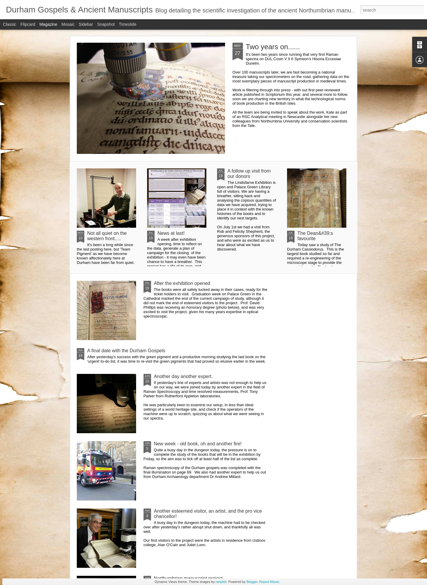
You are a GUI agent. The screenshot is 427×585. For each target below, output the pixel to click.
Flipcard (27, 24)
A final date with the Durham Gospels (126, 350)
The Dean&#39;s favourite (315, 236)
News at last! (171, 233)
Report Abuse (269, 582)
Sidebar (86, 24)
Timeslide (127, 24)
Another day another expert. (183, 376)
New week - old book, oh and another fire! (198, 443)
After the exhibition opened (182, 283)
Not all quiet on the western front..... (107, 236)
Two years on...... (273, 47)
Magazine (48, 24)
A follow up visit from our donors (249, 173)
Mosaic (67, 24)
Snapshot (106, 24)
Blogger (251, 582)
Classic (9, 24)
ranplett (221, 582)
